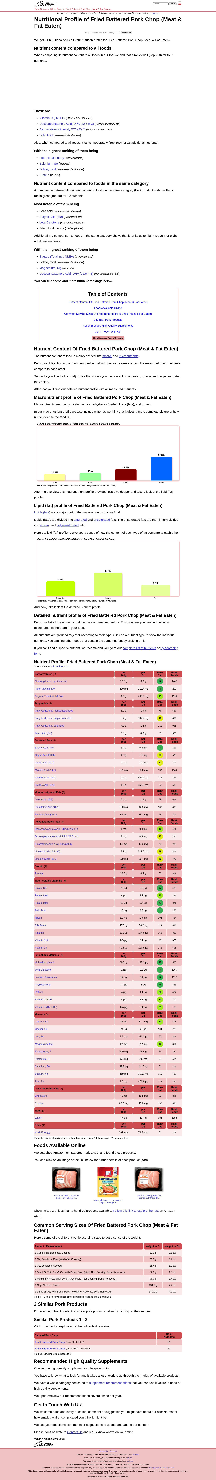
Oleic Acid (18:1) (44, 799)
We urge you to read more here (161, 1468)
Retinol (39, 992)
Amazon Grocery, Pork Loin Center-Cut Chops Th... (66, 1196)
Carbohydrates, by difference (51, 681)
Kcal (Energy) (42, 1132)
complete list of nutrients (139, 648)
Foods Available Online (108, 308)
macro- (107, 356)
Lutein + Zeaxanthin (46, 977)
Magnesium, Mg (50, 268)
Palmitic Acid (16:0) (45, 777)
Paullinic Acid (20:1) (46, 814)
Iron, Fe (39, 1036)
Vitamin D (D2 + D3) (53, 118)
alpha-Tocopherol (44, 962)
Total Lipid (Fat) (43, 733)
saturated (80, 519)
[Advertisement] (108, 86)
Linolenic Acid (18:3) (46, 859)
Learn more (154, 13)
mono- (44, 525)
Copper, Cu (41, 1029)
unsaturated (102, 519)
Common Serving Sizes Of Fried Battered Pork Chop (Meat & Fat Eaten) (108, 313)
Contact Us (74, 1432)
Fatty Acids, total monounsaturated (54, 710)
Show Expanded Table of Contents (108, 338)
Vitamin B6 (41, 947)
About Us (113, 1451)
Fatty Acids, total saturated (49, 725)
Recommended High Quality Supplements (108, 325)
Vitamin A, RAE (43, 999)
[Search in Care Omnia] (160, 3)
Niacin (38, 917)
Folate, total (41, 903)
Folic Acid (46, 135)
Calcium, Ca (41, 1021)
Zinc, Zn (39, 1081)
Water (38, 1117)
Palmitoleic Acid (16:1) (47, 807)
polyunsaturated (68, 525)
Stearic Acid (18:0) (45, 785)
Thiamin (39, 932)
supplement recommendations (110, 1383)
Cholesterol (41, 1096)
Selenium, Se (48, 163)
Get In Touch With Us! (108, 331)
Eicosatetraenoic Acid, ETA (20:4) (62, 129)
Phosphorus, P (43, 1051)
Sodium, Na (41, 1073)
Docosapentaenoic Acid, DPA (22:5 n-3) (66, 123)
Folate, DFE (41, 888)
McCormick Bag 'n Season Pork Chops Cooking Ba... (107, 1201)
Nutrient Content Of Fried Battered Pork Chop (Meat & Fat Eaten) (108, 302)
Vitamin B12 (41, 940)
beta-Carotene (49, 222)
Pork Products (61, 666)
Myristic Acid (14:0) (45, 770)
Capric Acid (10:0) (45, 755)
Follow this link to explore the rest (136, 1210)
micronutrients (128, 356)
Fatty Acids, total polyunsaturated (53, 718)
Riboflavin (40, 925)
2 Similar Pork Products (108, 319)
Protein (44, 175)
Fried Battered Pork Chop (50, 1342)
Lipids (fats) (42, 512)
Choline (39, 1103)
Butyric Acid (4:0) (51, 217)
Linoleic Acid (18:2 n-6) (47, 851)
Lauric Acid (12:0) (44, 762)
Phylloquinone (42, 984)
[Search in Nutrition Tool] (102, 32)
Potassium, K (42, 1059)
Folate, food (47, 169)
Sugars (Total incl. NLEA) (56, 256)
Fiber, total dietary (51, 158)
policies (135, 1454)
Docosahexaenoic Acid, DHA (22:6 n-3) (66, 273)
